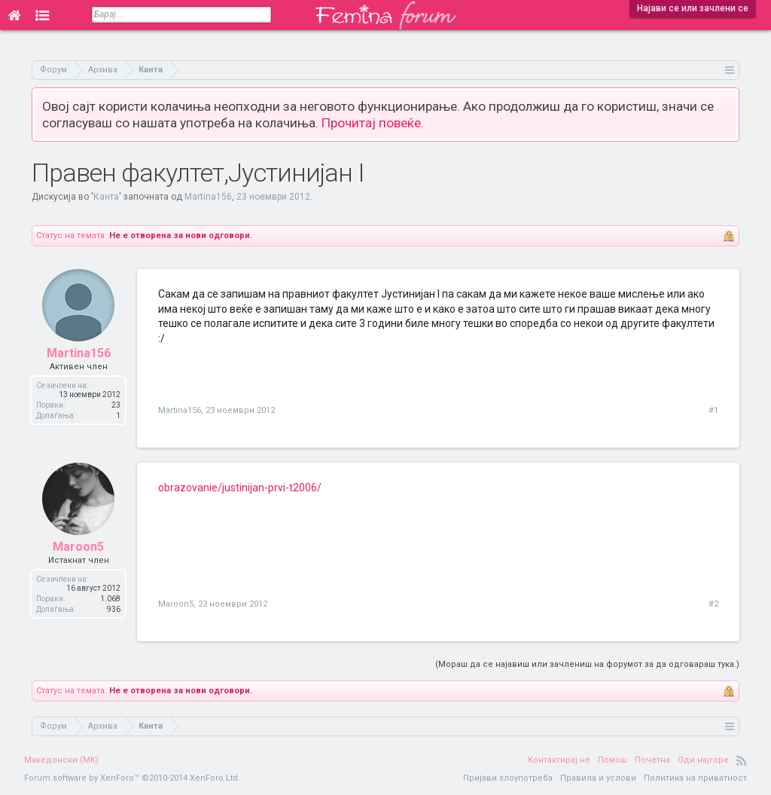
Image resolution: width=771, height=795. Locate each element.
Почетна (652, 760)
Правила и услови (598, 778)
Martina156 (208, 196)
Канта (106, 196)
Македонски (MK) (61, 760)
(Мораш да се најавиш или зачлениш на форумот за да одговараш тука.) (587, 664)
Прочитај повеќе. (373, 122)
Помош (612, 760)
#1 (713, 410)
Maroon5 (78, 547)
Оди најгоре (703, 760)
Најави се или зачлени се (692, 8)
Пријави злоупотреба (508, 778)
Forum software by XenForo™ (132, 778)
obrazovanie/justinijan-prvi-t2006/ (240, 488)
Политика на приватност (695, 778)
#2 (713, 604)
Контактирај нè (559, 760)
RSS (741, 760)
